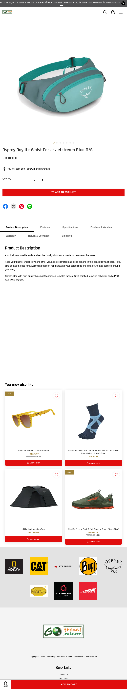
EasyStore (92, 657)
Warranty (11, 235)
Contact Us (63, 674)
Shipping (67, 235)
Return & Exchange (38, 235)
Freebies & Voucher (101, 227)
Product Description (17, 227)
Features (45, 227)
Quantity (6, 178)
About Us (64, 678)
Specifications (70, 227)
